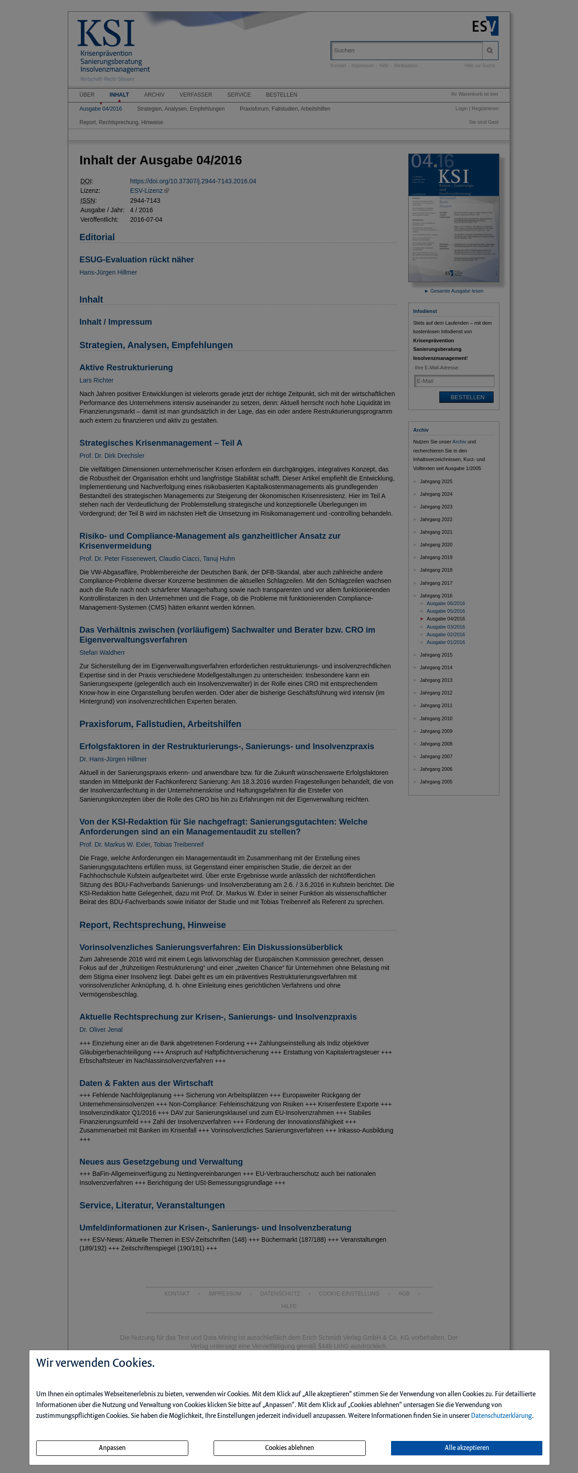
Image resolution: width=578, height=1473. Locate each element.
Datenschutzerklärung (501, 1416)
